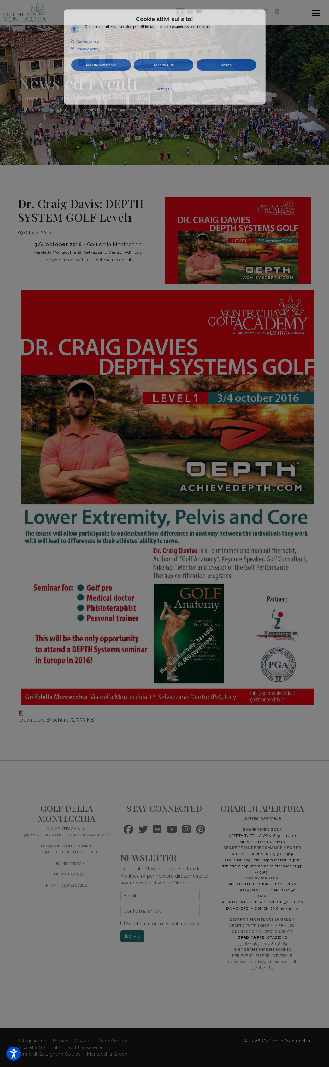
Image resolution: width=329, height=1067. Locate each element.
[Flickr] (277, 11)
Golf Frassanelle (85, 1047)
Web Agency (113, 1040)
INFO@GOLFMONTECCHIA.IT (66, 846)
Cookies (84, 1040)
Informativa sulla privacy (173, 923)
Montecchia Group (107, 1054)
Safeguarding (32, 1040)
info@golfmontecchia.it (68, 259)
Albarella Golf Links (39, 1047)
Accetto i (160, 923)
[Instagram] (266, 11)
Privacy (61, 1040)
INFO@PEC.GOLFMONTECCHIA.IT (67, 852)
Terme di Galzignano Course (49, 1054)
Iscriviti (132, 936)
